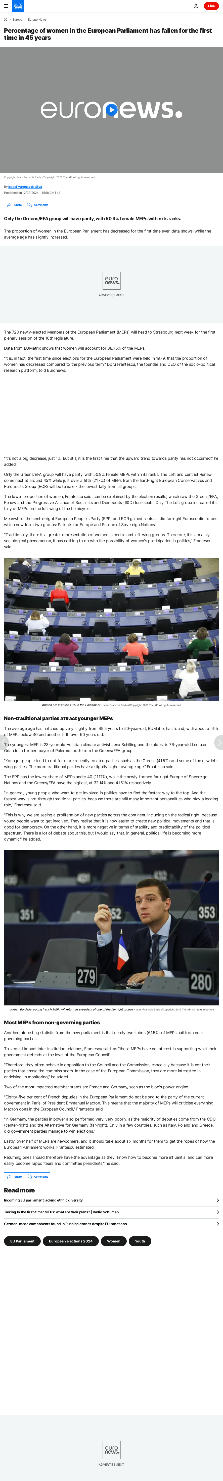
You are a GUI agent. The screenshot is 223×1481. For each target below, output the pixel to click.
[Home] (5, 19)
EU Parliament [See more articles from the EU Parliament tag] (22, 1241)
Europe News (37, 19)
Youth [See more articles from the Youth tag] (140, 1241)
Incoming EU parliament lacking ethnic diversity (43, 1200)
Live (211, 6)
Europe (17, 19)
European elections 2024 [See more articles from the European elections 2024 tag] (71, 1241)
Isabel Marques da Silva (25, 187)
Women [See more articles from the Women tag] (113, 1241)
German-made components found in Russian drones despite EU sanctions (65, 1224)
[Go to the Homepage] (18, 6)
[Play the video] (111, 110)
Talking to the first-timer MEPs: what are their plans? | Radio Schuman (61, 1212)
